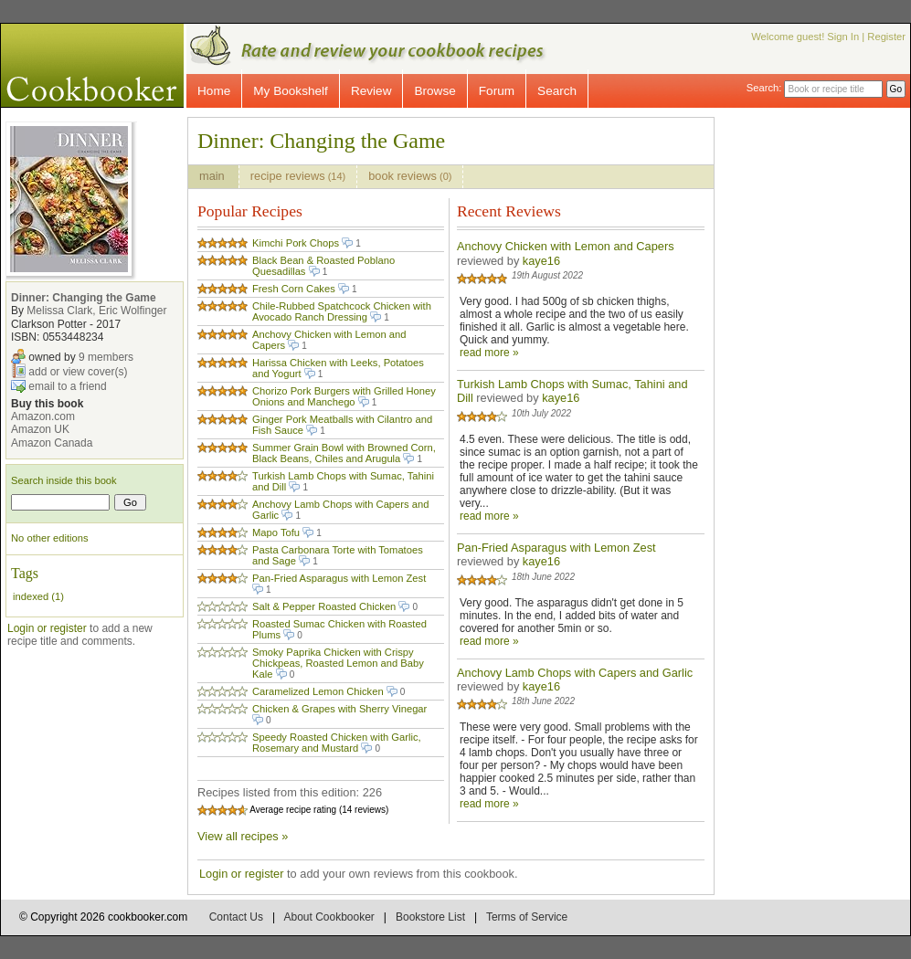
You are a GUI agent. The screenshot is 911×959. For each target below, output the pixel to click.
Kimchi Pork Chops (295, 242)
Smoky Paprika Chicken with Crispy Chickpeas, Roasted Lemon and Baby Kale (338, 663)
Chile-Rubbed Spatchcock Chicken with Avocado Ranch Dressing (341, 311)
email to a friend (67, 385)
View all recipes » (242, 836)
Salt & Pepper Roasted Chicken (324, 606)
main (213, 176)
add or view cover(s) (77, 370)
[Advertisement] (828, 391)
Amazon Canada (51, 443)
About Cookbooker (328, 917)
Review (371, 91)
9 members (106, 356)
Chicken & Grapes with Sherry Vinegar (339, 708)
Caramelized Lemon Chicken (318, 691)
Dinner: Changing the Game (83, 297)
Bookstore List (430, 917)
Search (557, 91)
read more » (489, 352)
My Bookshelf (290, 91)
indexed (30, 596)
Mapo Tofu (276, 532)
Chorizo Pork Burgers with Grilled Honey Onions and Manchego (344, 396)
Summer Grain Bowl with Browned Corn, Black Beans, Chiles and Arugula (344, 453)
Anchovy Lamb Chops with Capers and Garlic (575, 673)
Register (886, 36)
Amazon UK (40, 429)
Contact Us (236, 917)
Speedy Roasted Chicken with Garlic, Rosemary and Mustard (336, 743)
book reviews (409, 176)
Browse (434, 91)
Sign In (843, 36)
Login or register (47, 628)
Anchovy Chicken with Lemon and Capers (565, 246)
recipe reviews (297, 176)
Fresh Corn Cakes (293, 288)
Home (213, 91)
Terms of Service (526, 917)
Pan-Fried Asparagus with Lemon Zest (339, 578)
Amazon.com (43, 416)
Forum (496, 91)
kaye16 (541, 261)
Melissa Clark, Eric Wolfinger (96, 310)
